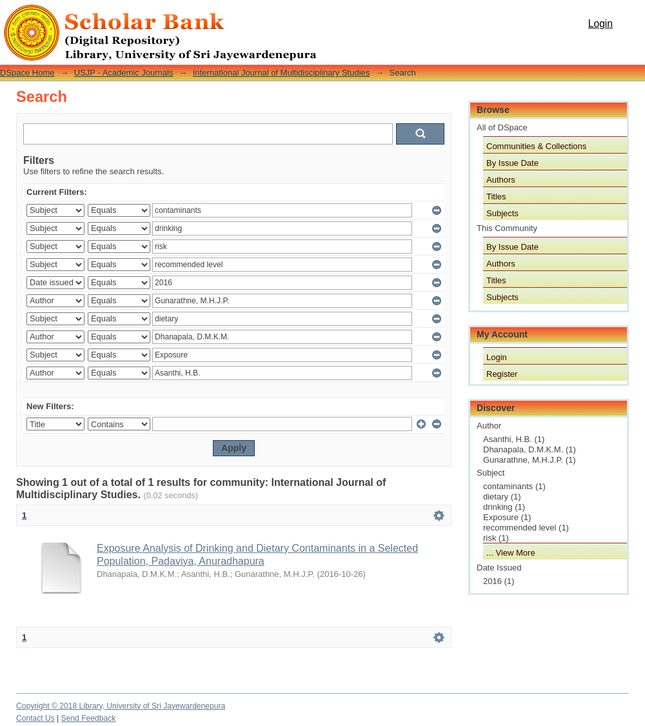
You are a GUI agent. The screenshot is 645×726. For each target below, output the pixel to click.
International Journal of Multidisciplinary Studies (281, 72)
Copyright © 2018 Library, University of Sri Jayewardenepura (120, 706)
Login (600, 23)
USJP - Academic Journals (124, 72)
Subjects (502, 213)
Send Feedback (88, 718)
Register (501, 374)
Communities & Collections (536, 146)
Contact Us (35, 718)
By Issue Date (512, 163)
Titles (496, 196)
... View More (510, 553)
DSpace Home (27, 72)
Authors (500, 180)
